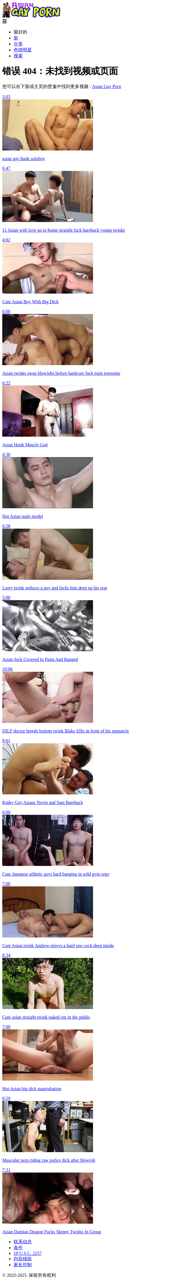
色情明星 (23, 49)
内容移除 (23, 1258)
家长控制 (23, 1264)
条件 (18, 1247)
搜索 (18, 55)
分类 (18, 43)
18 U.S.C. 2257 (28, 1253)
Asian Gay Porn (106, 86)
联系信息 (23, 1241)
